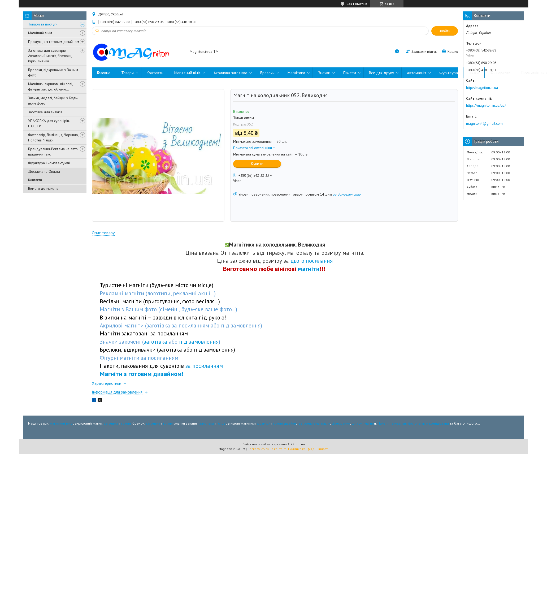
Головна (103, 73)
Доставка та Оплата (44, 171)
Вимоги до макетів (43, 188)
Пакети (349, 73)
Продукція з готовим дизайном (53, 41)
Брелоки (267, 73)
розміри (263, 423)
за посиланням (204, 365)
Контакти (35, 180)
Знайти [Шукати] (444, 31)
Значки (324, 73)
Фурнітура (448, 73)
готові (126, 423)
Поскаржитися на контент (267, 449)
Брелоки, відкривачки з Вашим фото (53, 72)
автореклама (309, 423)
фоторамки (341, 423)
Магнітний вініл (40, 33)
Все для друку (381, 73)
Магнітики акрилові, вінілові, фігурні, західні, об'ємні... (50, 86)
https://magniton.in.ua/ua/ (486, 105)
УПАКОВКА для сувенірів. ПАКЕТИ (49, 123)
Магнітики (296, 73)
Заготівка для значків (45, 112)
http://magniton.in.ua (482, 87)
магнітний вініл (61, 423)
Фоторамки (500, 73)
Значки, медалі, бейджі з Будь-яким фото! (53, 101)
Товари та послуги (43, 24)
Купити (257, 163)
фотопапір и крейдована (428, 423)
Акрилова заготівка (230, 73)
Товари (127, 73)
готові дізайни (284, 423)
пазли (325, 423)
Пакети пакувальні (392, 423)
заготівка (111, 423)
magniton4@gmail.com (484, 123)
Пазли (474, 73)
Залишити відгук (424, 51)
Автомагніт (416, 73)
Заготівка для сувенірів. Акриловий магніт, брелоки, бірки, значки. (50, 55)
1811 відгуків (357, 4)
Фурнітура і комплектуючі (49, 163)
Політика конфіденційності (308, 449)
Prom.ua (299, 444)
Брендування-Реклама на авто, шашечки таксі (53, 151)
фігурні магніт (363, 423)
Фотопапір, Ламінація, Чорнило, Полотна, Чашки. (53, 137)
